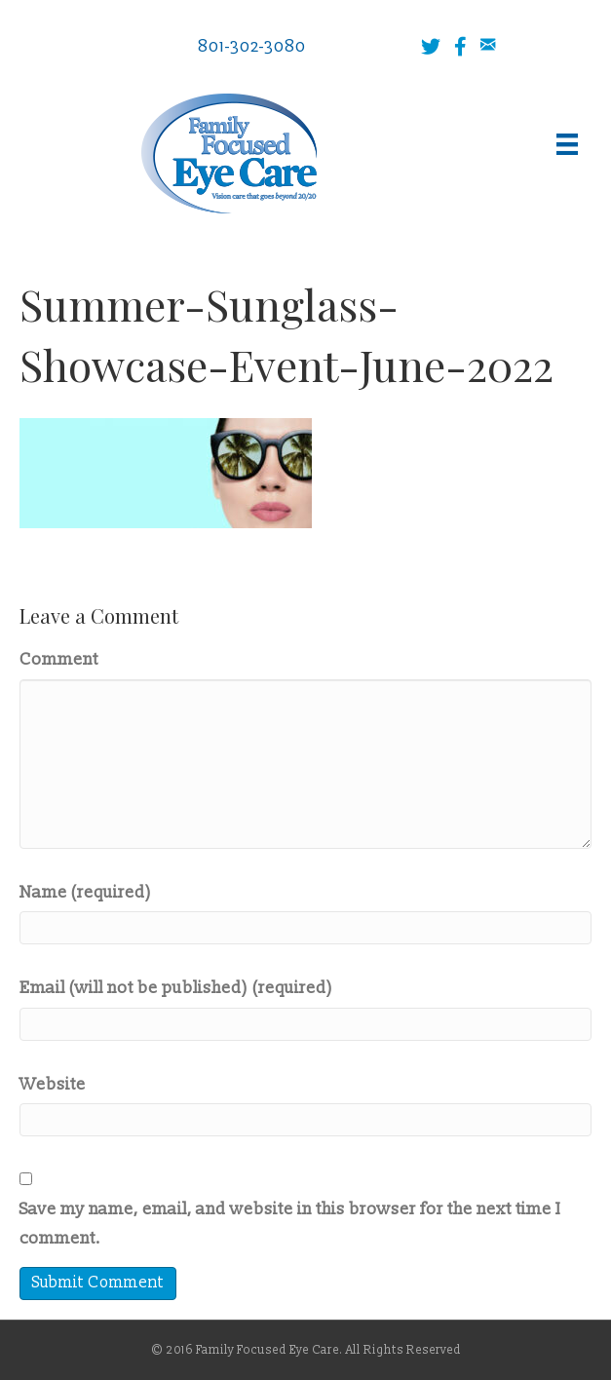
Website (52, 1084)
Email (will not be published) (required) (176, 988)
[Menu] (567, 144)
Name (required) (85, 892)
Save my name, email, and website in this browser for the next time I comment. (289, 1223)
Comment (58, 659)
